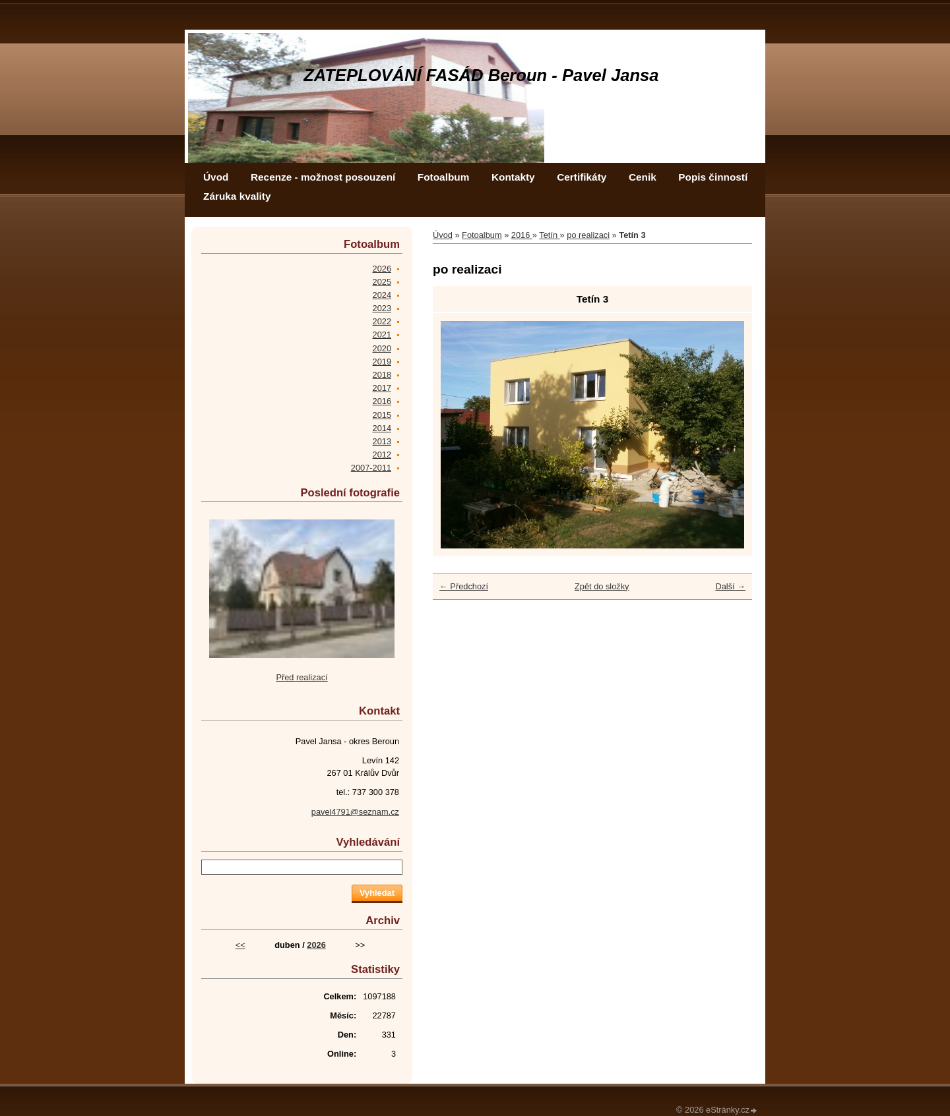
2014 (382, 428)
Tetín (549, 235)
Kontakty (513, 177)
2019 (382, 362)
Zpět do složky (602, 586)
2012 (382, 454)
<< (240, 945)
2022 (382, 321)
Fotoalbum (444, 177)
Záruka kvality (236, 196)
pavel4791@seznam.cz (355, 812)
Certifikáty (581, 177)
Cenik (642, 177)
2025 (382, 282)
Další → (730, 586)
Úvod (215, 177)
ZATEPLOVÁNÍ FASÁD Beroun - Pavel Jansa (481, 75)
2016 (521, 235)
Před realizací (301, 677)
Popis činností (712, 177)
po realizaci (588, 235)
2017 (382, 388)
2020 (382, 348)
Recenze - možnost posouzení (323, 177)
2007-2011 (371, 468)
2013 (382, 441)
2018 (382, 375)
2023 (382, 308)
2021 (382, 334)
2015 (382, 415)
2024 (382, 295)
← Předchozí (463, 586)
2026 (382, 269)
